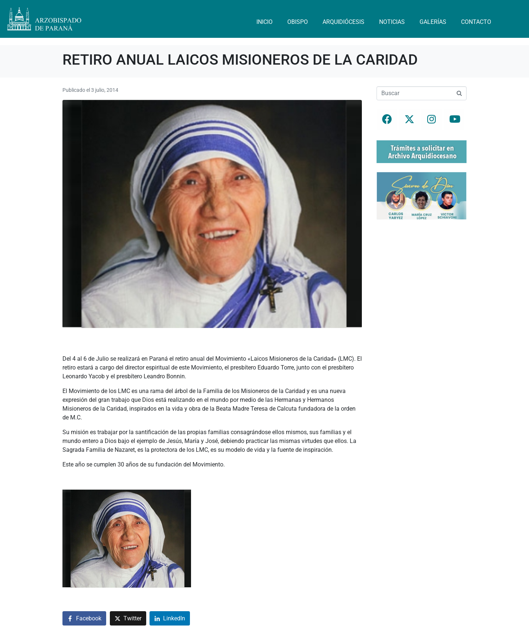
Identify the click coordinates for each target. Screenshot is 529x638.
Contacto (476, 21)
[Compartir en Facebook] (84, 618)
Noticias (392, 21)
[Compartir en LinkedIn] (170, 618)
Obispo (297, 21)
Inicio (264, 21)
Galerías (433, 21)
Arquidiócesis (343, 21)
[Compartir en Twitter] (128, 618)
